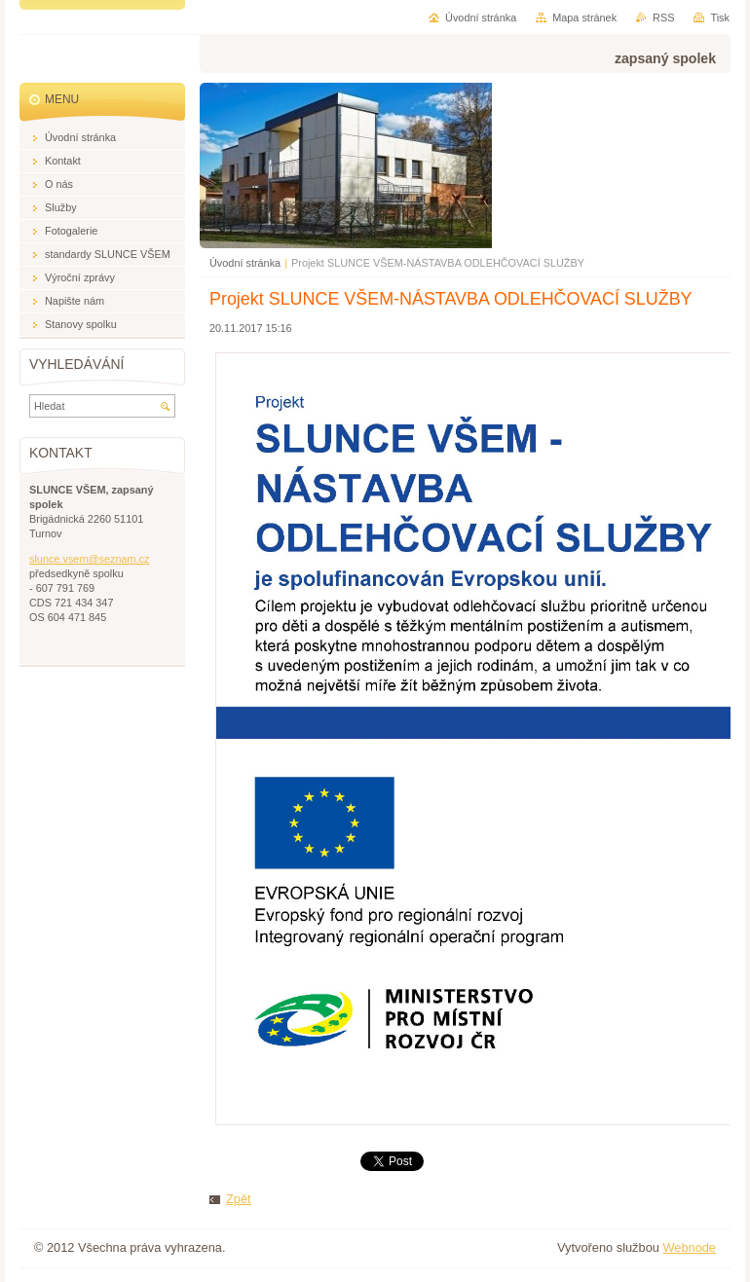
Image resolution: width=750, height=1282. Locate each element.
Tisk (720, 17)
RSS (663, 17)
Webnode (689, 1247)
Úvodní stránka (245, 263)
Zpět (238, 1198)
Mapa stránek (584, 17)
